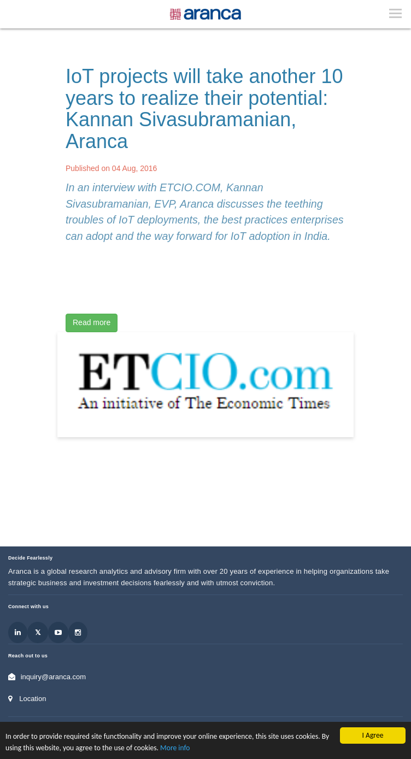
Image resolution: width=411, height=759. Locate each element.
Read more (91, 322)
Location (32, 699)
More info (175, 747)
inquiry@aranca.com (53, 677)
